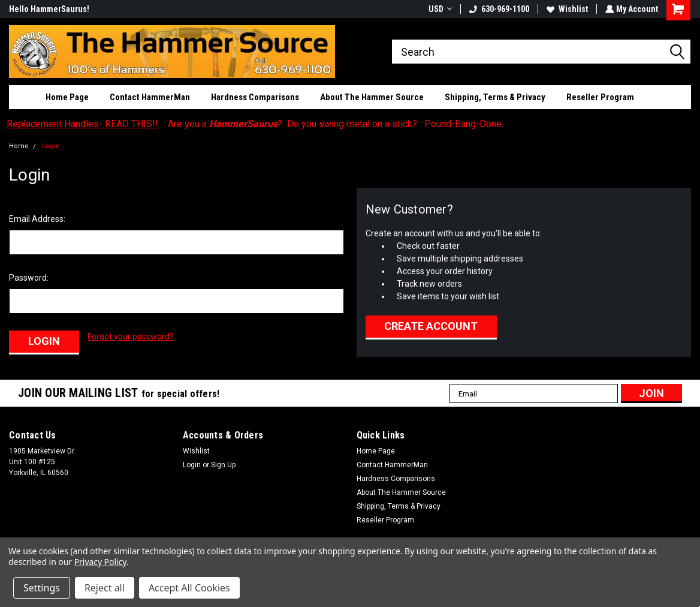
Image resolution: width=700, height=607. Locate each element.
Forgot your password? (131, 336)
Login (51, 146)
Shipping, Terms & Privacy (495, 97)
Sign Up (223, 463)
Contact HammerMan (150, 97)
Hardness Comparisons (255, 97)
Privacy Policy (100, 561)
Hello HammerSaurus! (49, 9)
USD (439, 9)
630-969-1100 (498, 9)
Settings (41, 587)
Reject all (105, 587)
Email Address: (37, 219)
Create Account (431, 326)
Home (19, 146)
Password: (29, 278)
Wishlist (566, 9)
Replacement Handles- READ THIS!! (82, 124)
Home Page (67, 97)
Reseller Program (600, 97)
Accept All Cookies (189, 587)
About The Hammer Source (372, 97)
